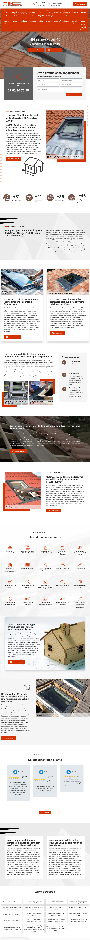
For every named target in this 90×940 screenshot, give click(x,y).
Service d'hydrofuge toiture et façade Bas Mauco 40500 (78, 920)
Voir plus (45, 812)
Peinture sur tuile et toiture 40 (15, 21)
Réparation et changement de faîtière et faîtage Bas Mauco (78, 902)
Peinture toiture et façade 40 (6, 21)
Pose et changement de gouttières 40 (66, 13)
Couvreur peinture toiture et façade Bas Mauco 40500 (34, 920)
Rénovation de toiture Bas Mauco (56, 902)
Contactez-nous (54, 50)
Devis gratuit (80, 4)
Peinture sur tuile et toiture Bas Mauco (78, 914)
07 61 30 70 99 (40, 5)
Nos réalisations (36, 50)
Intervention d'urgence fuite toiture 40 (32, 13)
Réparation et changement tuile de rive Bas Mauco (12, 908)
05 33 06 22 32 (40, 3)
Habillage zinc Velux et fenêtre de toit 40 (15, 13)
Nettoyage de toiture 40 (40, 20)
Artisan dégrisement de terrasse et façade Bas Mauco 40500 (56, 920)
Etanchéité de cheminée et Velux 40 (23, 12)
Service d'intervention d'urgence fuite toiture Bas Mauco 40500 (12, 928)
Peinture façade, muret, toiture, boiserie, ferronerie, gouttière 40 (83, 24)
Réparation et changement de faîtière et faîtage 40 (49, 14)
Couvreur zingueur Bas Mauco (12, 902)
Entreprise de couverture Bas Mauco (33, 908)
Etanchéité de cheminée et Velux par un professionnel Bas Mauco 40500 (56, 928)
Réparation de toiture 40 (32, 20)
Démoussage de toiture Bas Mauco (56, 908)
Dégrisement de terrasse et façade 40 (66, 21)
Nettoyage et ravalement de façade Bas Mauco (56, 914)
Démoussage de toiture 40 (57, 20)
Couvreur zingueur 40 (75, 11)
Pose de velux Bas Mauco (12, 920)
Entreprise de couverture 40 (7, 13)
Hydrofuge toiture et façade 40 (75, 21)
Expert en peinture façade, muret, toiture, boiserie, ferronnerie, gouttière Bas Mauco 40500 (34, 928)
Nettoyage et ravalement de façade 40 (23, 21)
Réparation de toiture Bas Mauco (33, 914)
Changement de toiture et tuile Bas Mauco (78, 908)
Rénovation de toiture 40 (57, 11)
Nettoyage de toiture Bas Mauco (11, 914)
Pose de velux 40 (83, 11)
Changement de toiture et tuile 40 (49, 21)
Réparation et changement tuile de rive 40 (40, 14)
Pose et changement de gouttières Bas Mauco (34, 902)
